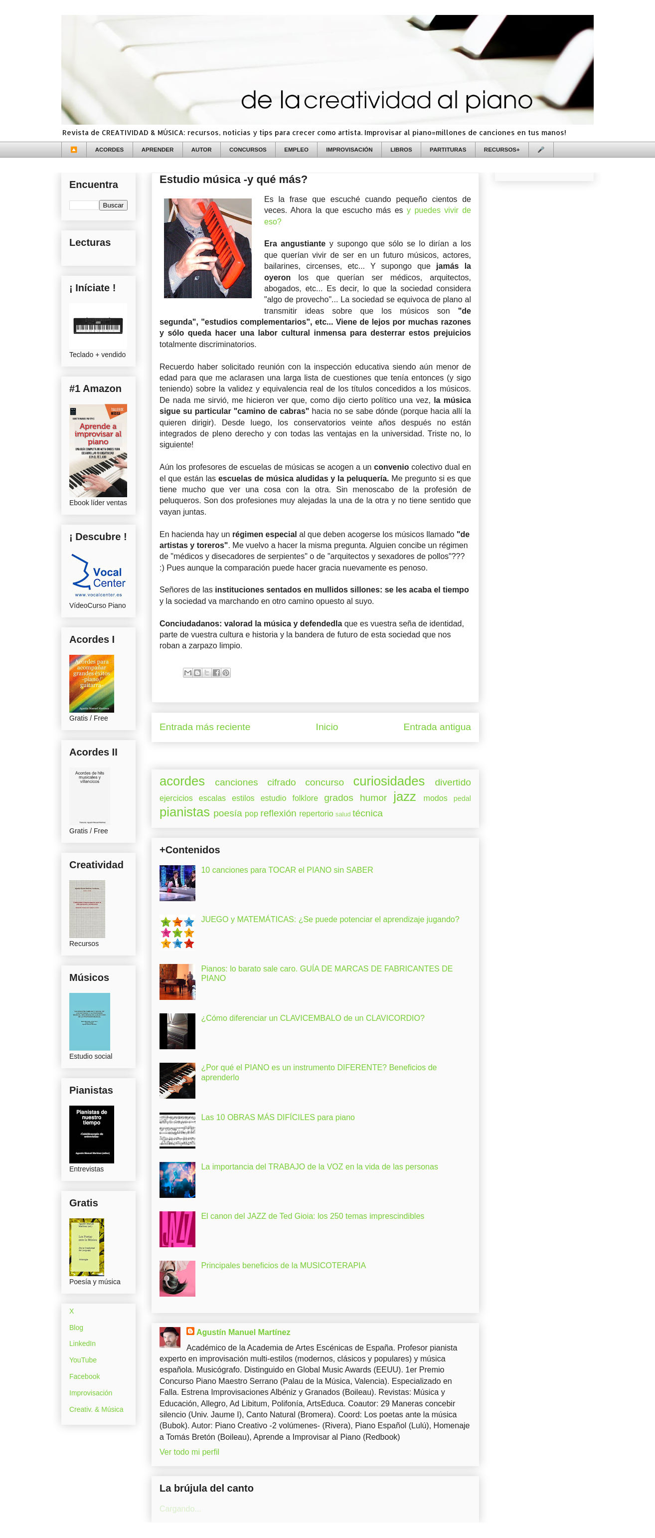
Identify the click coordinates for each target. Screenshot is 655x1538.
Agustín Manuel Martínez (243, 1332)
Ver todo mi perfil (189, 1452)
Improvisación (90, 1393)
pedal (462, 798)
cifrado (281, 782)
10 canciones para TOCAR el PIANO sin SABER (287, 870)
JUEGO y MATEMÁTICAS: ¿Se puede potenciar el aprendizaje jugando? (330, 919)
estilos (243, 798)
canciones (236, 782)
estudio (274, 798)
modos (436, 798)
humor (373, 797)
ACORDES (109, 150)
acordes (182, 781)
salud (343, 814)
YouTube (83, 1360)
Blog (76, 1328)
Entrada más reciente (205, 727)
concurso (324, 782)
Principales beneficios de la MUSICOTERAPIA (283, 1265)
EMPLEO (296, 150)
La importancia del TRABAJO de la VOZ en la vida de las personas (319, 1166)
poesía (227, 813)
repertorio (316, 813)
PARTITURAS (448, 150)
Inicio (327, 727)
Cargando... (180, 1509)
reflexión (278, 813)
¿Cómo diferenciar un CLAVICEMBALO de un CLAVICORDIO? (312, 1018)
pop (251, 813)
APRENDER (158, 150)
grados (338, 797)
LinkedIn (82, 1343)
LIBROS (401, 150)
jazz (404, 796)
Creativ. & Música (96, 1409)
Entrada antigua (437, 727)
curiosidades (389, 781)
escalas (212, 798)
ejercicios (176, 798)
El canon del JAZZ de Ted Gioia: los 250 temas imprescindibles (312, 1216)
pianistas (185, 812)
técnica (367, 813)
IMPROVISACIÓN (349, 150)
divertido (453, 782)
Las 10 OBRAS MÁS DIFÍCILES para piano (278, 1117)
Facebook (84, 1376)
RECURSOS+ (502, 150)
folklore (305, 798)
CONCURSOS (248, 150)
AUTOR (201, 150)
